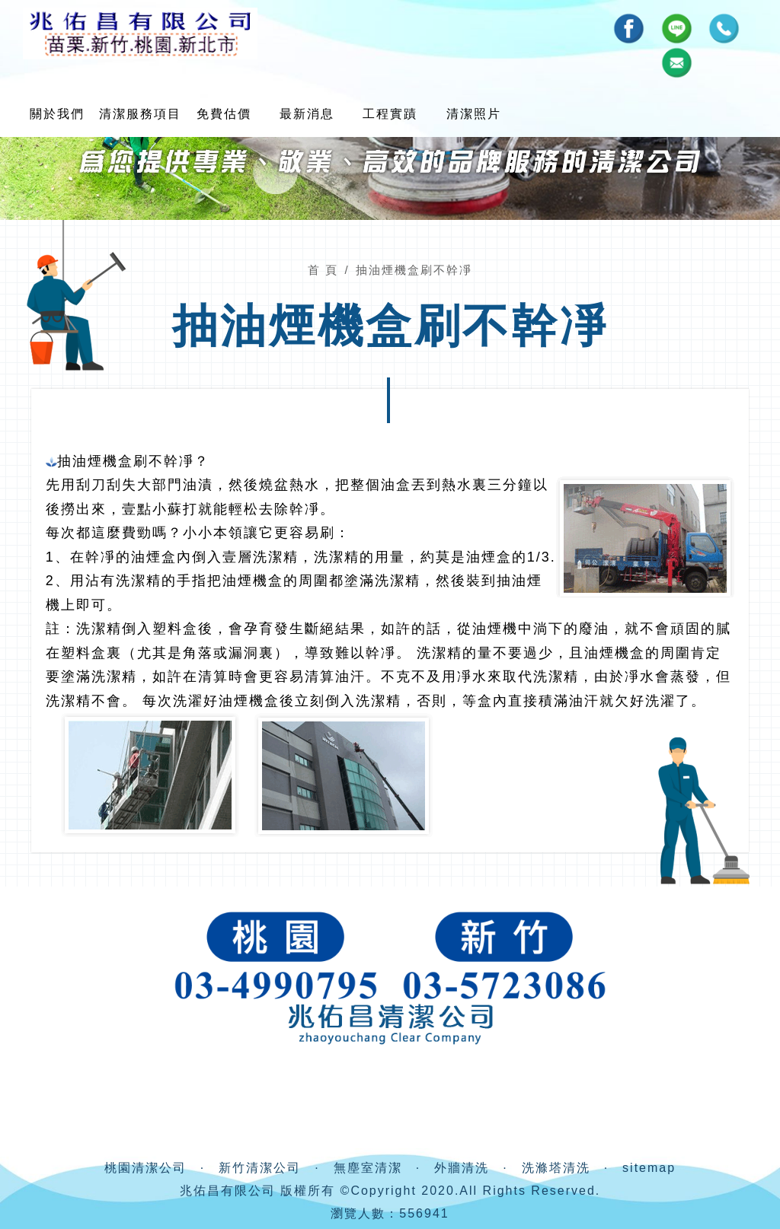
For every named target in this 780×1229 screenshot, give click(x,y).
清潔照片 (473, 113)
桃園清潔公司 (145, 1167)
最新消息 (307, 113)
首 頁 (323, 269)
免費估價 (223, 113)
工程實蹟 (390, 113)
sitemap (649, 1167)
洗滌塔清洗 (556, 1167)
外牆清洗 (461, 1167)
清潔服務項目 (140, 113)
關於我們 (57, 113)
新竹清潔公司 (260, 1167)
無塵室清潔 (368, 1167)
